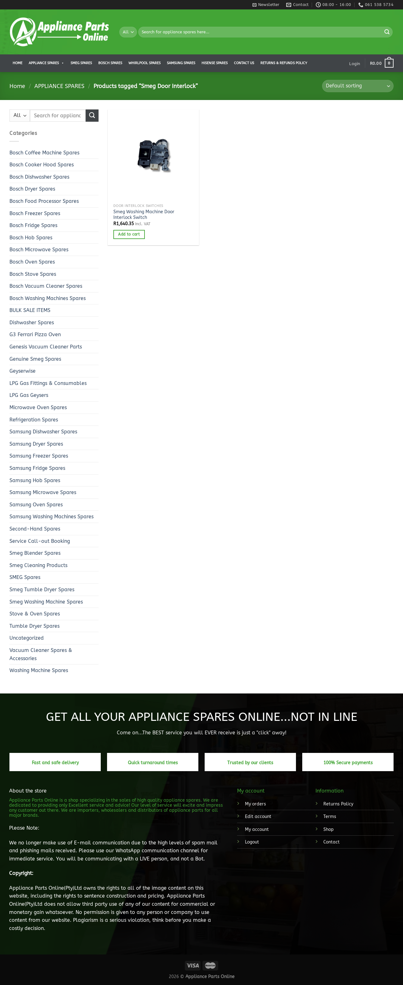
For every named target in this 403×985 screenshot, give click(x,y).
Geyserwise (22, 371)
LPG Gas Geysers (28, 395)
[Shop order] (358, 86)
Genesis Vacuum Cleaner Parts (45, 347)
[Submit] (387, 32)
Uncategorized (26, 638)
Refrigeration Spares (33, 420)
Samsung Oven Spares (36, 505)
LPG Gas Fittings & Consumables (48, 383)
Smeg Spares (81, 63)
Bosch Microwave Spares (38, 250)
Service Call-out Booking (39, 541)
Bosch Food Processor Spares (44, 201)
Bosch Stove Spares (32, 274)
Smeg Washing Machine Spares (46, 602)
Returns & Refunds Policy (283, 63)
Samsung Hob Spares (34, 480)
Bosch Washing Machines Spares (47, 298)
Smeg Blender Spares (34, 553)
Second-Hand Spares (34, 529)
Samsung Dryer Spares (36, 444)
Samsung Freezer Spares (38, 456)
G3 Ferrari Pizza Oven (35, 334)
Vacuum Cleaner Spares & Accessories (40, 654)
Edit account (258, 816)
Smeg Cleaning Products (38, 565)
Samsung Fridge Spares (37, 468)
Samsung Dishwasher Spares (43, 432)
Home (17, 63)
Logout (252, 842)
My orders (255, 804)
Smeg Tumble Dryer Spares (41, 590)
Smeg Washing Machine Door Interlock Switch (143, 214)
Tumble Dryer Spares (34, 626)
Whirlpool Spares (144, 63)
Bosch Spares (110, 63)
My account (257, 829)
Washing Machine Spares (38, 670)
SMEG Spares (24, 577)
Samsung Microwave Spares (42, 492)
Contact (331, 842)
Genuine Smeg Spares (35, 359)
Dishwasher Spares (31, 323)
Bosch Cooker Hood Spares (41, 165)
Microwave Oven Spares (38, 407)
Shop (328, 829)
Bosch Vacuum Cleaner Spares (45, 286)
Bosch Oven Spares (32, 262)
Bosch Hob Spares (30, 238)
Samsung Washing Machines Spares (51, 517)
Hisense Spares (215, 63)
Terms (329, 816)
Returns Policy (338, 804)
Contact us (244, 63)
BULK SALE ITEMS (29, 310)
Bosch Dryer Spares (32, 189)
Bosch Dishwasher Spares (39, 177)
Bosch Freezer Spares (34, 213)
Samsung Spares (181, 63)
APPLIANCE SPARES (46, 63)
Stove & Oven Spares (34, 614)
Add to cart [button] (129, 234)
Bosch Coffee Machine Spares (44, 153)
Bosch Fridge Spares (33, 225)
